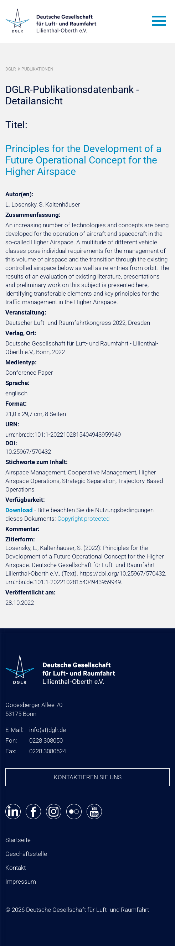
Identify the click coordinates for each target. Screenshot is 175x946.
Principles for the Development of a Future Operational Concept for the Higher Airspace (83, 160)
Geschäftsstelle (26, 853)
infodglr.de (47, 729)
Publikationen (37, 69)
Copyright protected (83, 518)
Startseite (18, 839)
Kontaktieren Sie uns (88, 777)
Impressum (20, 881)
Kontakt (15, 867)
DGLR (10, 69)
